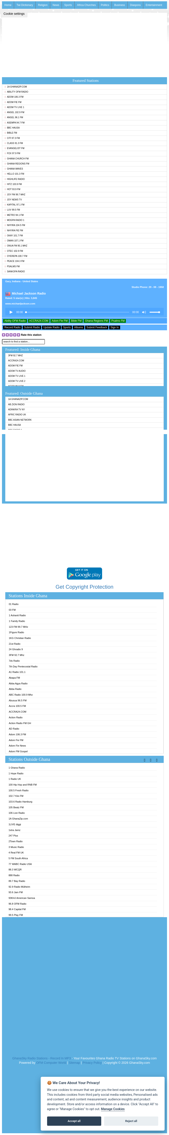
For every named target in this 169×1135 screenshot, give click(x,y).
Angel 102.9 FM (14, 112)
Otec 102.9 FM (14, 251)
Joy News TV (13, 199)
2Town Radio (16, 841)
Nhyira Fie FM (14, 230)
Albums (78, 327)
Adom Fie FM (13, 102)
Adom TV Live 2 (16, 381)
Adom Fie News (17, 745)
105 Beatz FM (16, 807)
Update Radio (51, 327)
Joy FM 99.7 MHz (15, 194)
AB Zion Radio (16, 404)
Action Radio (15, 717)
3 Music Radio (16, 847)
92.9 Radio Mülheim (19, 886)
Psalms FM (12, 266)
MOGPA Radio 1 (14, 220)
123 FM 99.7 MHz (18, 626)
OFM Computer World (51, 1062)
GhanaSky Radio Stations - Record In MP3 (41, 1058)
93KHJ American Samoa (22, 898)
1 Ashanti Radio (17, 615)
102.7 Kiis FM (16, 796)
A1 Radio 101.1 (17, 672)
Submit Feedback (96, 327)
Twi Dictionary (25, 5)
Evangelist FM (14, 148)
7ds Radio (14, 660)
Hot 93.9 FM (12, 189)
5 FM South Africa (18, 858)
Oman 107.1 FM (14, 240)
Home (7, 5)
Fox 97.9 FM (12, 153)
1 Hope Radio (16, 773)
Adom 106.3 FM (14, 97)
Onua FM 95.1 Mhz (16, 246)
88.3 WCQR (15, 869)
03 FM (12, 610)
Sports (68, 5)
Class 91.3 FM (14, 143)
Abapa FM (14, 677)
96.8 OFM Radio (17, 903)
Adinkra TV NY (16, 409)
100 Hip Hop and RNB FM (23, 784)
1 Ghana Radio (17, 767)
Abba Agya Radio (18, 683)
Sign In (114, 327)
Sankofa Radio (15, 271)
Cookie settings (14, 13)
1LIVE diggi (15, 824)
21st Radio (14, 643)
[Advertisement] (84, 44)
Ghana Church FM (17, 158)
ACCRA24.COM (38, 320)
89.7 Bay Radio (17, 881)
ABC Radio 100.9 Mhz (21, 694)
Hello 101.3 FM (14, 174)
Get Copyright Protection (85, 587)
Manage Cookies (113, 1109)
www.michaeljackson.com (20, 303)
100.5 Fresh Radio (19, 790)
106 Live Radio (17, 813)
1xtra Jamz (14, 830)
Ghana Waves (14, 169)
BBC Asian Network (20, 420)
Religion (43, 5)
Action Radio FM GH (20, 723)
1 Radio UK (15, 779)
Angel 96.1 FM (14, 117)
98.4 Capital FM (17, 909)
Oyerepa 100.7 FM (16, 256)
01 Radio (13, 604)
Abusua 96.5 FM (18, 700)
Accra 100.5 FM (17, 706)
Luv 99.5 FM (12, 210)
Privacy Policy (92, 1062)
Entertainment (154, 5)
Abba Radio (15, 689)
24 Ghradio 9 (16, 649)
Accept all (74, 1121)
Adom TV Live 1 (14, 107)
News (56, 5)
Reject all (131, 1121)
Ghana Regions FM (17, 163)
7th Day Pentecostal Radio (23, 666)
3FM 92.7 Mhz (15, 355)
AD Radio (14, 728)
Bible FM (11, 133)
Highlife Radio (15, 179)
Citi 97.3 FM (12, 138)
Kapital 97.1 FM (14, 204)
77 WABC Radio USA (20, 864)
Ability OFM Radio (16, 92)
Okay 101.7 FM (14, 235)
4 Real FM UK (16, 852)
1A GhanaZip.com (16, 87)
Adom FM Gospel (18, 751)
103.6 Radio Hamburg (20, 801)
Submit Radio (32, 327)
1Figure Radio (16, 632)
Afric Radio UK (17, 414)
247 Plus (13, 835)
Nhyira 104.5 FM (15, 225)
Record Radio (12, 327)
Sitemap (74, 1062)
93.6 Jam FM (16, 892)
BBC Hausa (12, 128)
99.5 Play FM (16, 915)
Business (119, 5)
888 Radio (14, 875)
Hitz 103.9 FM (13, 184)
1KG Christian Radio (20, 638)
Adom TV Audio (17, 371)
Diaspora (135, 5)
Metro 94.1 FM (14, 215)
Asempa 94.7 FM (15, 122)
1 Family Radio (17, 621)
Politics (105, 5)
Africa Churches (86, 5)
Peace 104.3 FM (14, 261)
